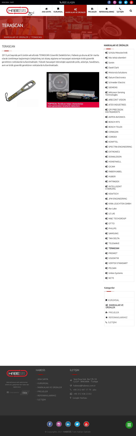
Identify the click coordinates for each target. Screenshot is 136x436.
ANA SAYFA (42, 379)
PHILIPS (112, 228)
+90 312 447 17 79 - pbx (84, 389)
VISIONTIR (114, 258)
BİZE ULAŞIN (67, 2)
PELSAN (112, 268)
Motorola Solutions (118, 72)
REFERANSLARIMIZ (119, 317)
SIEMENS (113, 87)
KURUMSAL (115, 300)
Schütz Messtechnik (118, 52)
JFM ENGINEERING (118, 198)
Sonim (111, 62)
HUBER (112, 176)
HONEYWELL (115, 161)
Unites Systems (116, 273)
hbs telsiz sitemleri (117, 57)
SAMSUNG (113, 233)
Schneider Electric (117, 82)
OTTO (111, 223)
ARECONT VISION (117, 99)
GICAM (112, 166)
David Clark (114, 67)
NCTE (111, 278)
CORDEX (113, 137)
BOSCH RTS (114, 122)
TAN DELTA (114, 238)
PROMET (113, 253)
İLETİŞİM (114, 322)
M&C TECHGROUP (117, 218)
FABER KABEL (115, 171)
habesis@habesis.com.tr (84, 385)
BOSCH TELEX (115, 127)
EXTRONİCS (114, 151)
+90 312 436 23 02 (83, 394)
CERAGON (113, 132)
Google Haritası (80, 398)
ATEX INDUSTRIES (117, 104)
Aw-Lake (113, 208)
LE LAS (112, 213)
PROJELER (115, 312)
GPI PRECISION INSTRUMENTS (114, 110)
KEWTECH (114, 194)
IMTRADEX (114, 181)
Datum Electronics (117, 77)
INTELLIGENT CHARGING (113, 187)
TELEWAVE (114, 243)
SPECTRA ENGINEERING (120, 146)
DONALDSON (115, 156)
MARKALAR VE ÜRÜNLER (49, 387)
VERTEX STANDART (118, 263)
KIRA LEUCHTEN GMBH (120, 203)
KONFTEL (113, 142)
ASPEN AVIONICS (117, 117)
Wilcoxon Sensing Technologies (115, 93)
